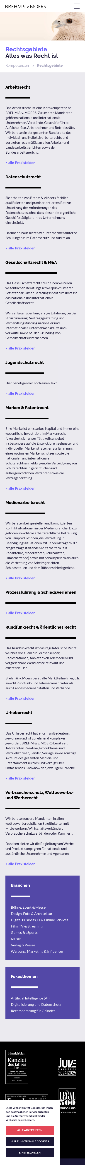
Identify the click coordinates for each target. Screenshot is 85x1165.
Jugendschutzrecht (24, 362)
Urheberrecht (18, 712)
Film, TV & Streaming (27, 926)
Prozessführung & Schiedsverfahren (40, 592)
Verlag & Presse (23, 945)
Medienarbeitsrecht (25, 502)
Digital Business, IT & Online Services (39, 920)
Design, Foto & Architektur (31, 913)
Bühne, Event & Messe (28, 907)
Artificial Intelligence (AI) (30, 998)
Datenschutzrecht (23, 177)
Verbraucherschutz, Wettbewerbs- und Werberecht (39, 795)
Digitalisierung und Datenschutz (36, 1004)
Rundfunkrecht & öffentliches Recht (40, 627)
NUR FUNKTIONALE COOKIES (30, 1141)
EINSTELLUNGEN (30, 1152)
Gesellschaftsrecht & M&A (31, 262)
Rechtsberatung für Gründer (33, 1010)
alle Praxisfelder (21, 163)
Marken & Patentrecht (27, 407)
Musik (16, 938)
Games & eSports (24, 932)
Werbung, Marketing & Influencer (37, 951)
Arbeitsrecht (17, 87)
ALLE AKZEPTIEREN (29, 1130)
